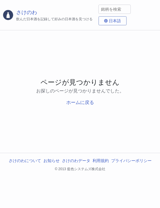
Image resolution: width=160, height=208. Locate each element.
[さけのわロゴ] (49, 15)
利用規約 (101, 160)
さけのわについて (25, 160)
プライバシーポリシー (131, 160)
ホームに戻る (80, 102)
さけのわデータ (76, 160)
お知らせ (51, 160)
